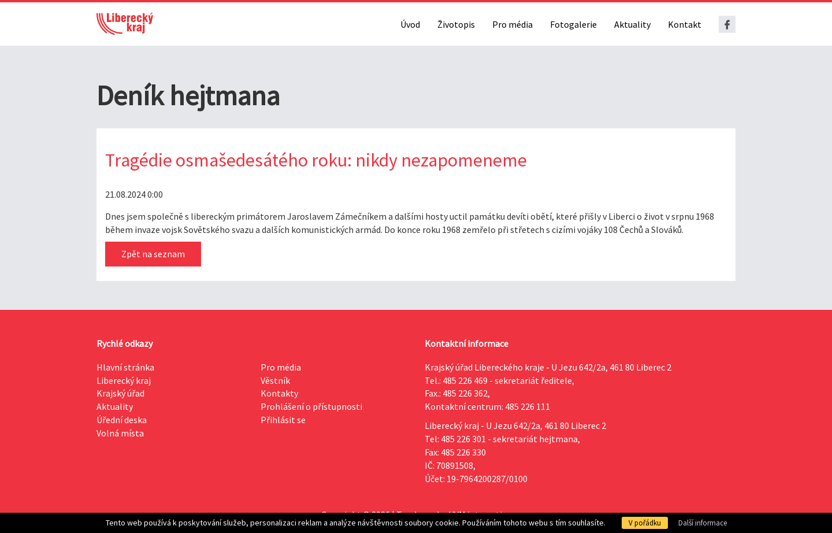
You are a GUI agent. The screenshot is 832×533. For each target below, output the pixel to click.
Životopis (456, 24)
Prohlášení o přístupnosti (311, 406)
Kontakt (684, 24)
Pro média (512, 24)
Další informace (702, 523)
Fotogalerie (573, 24)
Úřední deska (121, 419)
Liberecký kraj (123, 380)
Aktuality (632, 24)
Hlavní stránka (125, 367)
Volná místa (120, 433)
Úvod (410, 24)
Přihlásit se (283, 419)
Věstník (275, 380)
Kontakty (279, 393)
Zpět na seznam (153, 254)
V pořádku (645, 523)
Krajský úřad (120, 393)
